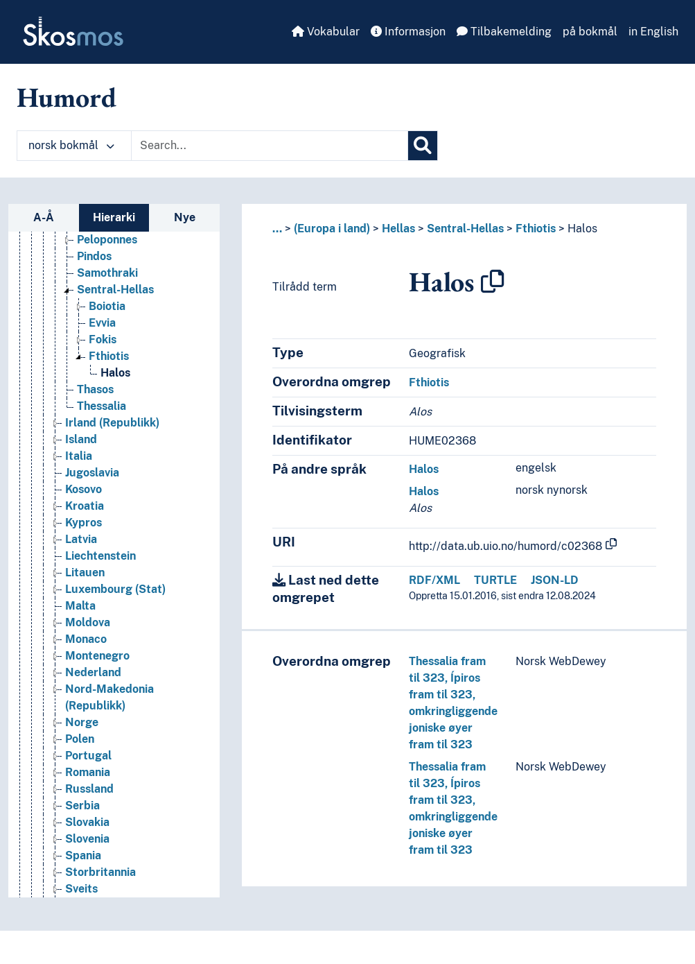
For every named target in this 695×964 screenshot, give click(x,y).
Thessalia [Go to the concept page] (101, 406)
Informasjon (408, 31)
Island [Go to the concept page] (81, 439)
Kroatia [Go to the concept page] (84, 506)
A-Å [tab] (43, 217)
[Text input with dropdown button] (269, 145)
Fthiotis (536, 228)
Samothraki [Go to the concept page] (107, 272)
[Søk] (422, 145)
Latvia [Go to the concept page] (81, 539)
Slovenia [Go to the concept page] (87, 838)
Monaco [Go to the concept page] (86, 639)
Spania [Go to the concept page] (83, 855)
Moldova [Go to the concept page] (87, 622)
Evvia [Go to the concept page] (102, 322)
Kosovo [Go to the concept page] (83, 489)
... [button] (277, 228)
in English (653, 31)
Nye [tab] (184, 217)
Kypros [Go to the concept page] (83, 522)
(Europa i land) (332, 228)
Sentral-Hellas (465, 228)
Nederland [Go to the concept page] (93, 672)
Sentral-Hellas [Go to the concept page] (115, 289)
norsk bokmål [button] (71, 145)
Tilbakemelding (504, 31)
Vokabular (326, 31)
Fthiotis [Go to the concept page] (109, 356)
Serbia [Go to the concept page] (82, 805)
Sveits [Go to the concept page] (81, 888)
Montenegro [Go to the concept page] (97, 655)
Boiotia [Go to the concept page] (107, 306)
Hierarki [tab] (114, 217)
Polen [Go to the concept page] (79, 739)
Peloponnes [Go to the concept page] (107, 239)
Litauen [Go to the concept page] (85, 572)
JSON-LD (555, 580)
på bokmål (590, 31)
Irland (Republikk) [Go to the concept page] (112, 422)
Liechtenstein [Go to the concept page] (100, 555)
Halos (582, 228)
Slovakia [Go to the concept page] (87, 822)
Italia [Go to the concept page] (78, 456)
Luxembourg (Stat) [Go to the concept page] (115, 589)
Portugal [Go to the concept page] (88, 755)
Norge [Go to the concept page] (81, 722)
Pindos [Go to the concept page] (94, 256)
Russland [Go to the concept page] (89, 788)
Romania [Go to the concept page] (87, 772)
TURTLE (495, 580)
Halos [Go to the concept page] (115, 372)
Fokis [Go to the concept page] (102, 339)
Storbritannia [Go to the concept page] (100, 872)
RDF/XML (434, 580)
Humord (66, 97)
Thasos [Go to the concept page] (95, 389)
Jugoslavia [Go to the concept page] (92, 472)
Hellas (398, 228)
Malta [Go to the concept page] (80, 605)
